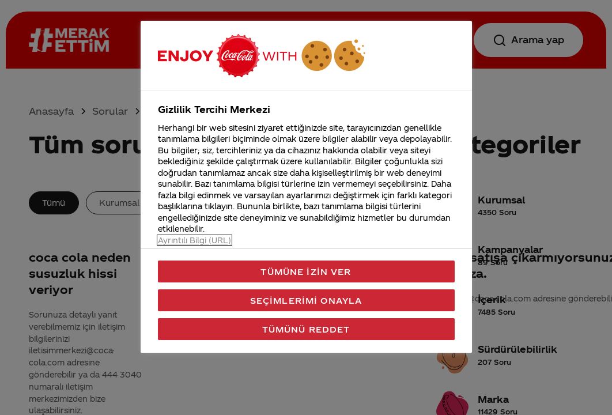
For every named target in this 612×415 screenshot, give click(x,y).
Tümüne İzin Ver (305, 271)
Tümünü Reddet (306, 329)
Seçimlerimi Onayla (306, 300)
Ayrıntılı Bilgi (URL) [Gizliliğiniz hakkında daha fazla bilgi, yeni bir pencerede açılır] (194, 240)
